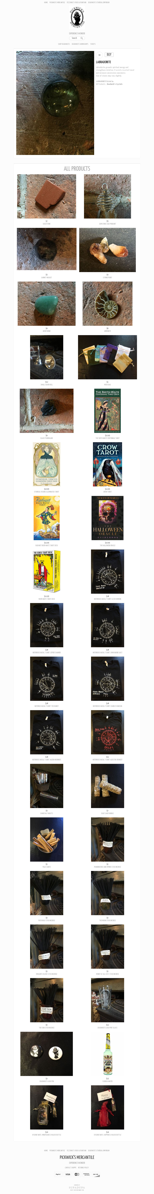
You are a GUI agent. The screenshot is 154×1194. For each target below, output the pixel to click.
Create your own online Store (77, 1190)
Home (46, 3)
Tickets (93, 44)
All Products (101, 84)
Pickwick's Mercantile (57, 3)
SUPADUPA (77, 1187)
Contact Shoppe (70, 1168)
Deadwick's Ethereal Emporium (98, 3)
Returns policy (83, 1168)
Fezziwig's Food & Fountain (76, 3)
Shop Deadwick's (64, 44)
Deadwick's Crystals (115, 84)
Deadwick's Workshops (80, 44)
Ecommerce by (77, 1185)
